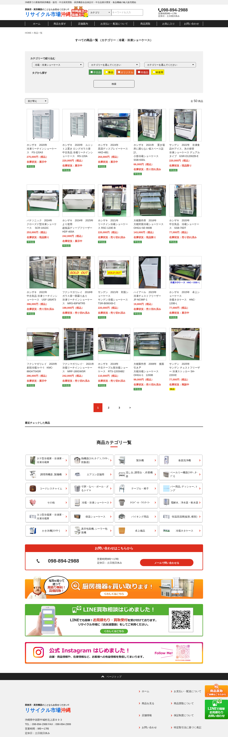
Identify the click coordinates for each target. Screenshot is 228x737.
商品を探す (60, 23)
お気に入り (168, 23)
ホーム (36, 23)
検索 (114, 84)
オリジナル (125, 72)
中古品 (95, 72)
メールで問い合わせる (166, 559)
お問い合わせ (191, 23)
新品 (109, 72)
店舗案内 (83, 23)
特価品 (143, 72)
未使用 (158, 72)
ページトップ (114, 673)
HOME (28, 33)
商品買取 (145, 23)
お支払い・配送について (114, 23)
